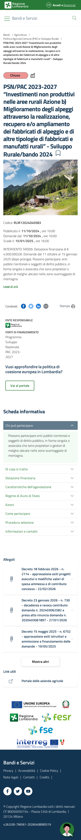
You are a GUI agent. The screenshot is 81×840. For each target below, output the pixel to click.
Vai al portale (19, 385)
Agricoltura (20, 35)
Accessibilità (26, 770)
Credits (44, 777)
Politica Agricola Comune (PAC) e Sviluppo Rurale (31, 39)
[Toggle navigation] (7, 18)
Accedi (57, 5)
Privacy (8, 770)
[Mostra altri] (40, 661)
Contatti (29, 777)
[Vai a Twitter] (18, 791)
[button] (73, 17)
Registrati (70, 5)
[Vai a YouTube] (28, 791)
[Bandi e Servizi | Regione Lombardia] (16, 5)
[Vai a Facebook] (7, 791)
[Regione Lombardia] (25, 18)
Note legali (10, 777)
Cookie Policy (49, 770)
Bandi (6, 35)
